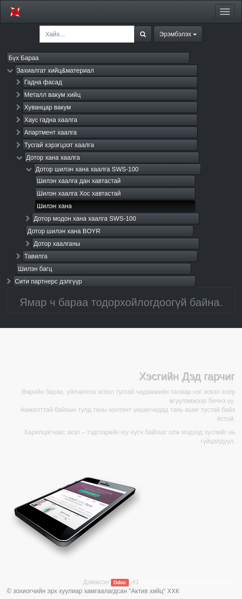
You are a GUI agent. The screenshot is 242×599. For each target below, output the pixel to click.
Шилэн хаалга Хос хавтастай (79, 193)
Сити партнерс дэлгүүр (48, 281)
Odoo (120, 582)
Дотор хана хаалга (53, 157)
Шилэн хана (54, 206)
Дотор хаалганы (57, 243)
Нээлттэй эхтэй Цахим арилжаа (187, 582)
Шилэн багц (35, 268)
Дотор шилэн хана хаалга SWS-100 (87, 169)
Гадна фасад (43, 82)
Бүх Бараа (24, 57)
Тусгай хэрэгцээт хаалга (59, 145)
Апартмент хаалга (50, 132)
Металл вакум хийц (52, 94)
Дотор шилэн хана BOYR (64, 231)
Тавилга (36, 256)
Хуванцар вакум (47, 107)
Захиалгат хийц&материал (55, 70)
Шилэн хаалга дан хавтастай (79, 180)
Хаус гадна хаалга (50, 119)
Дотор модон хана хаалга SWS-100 (85, 218)
